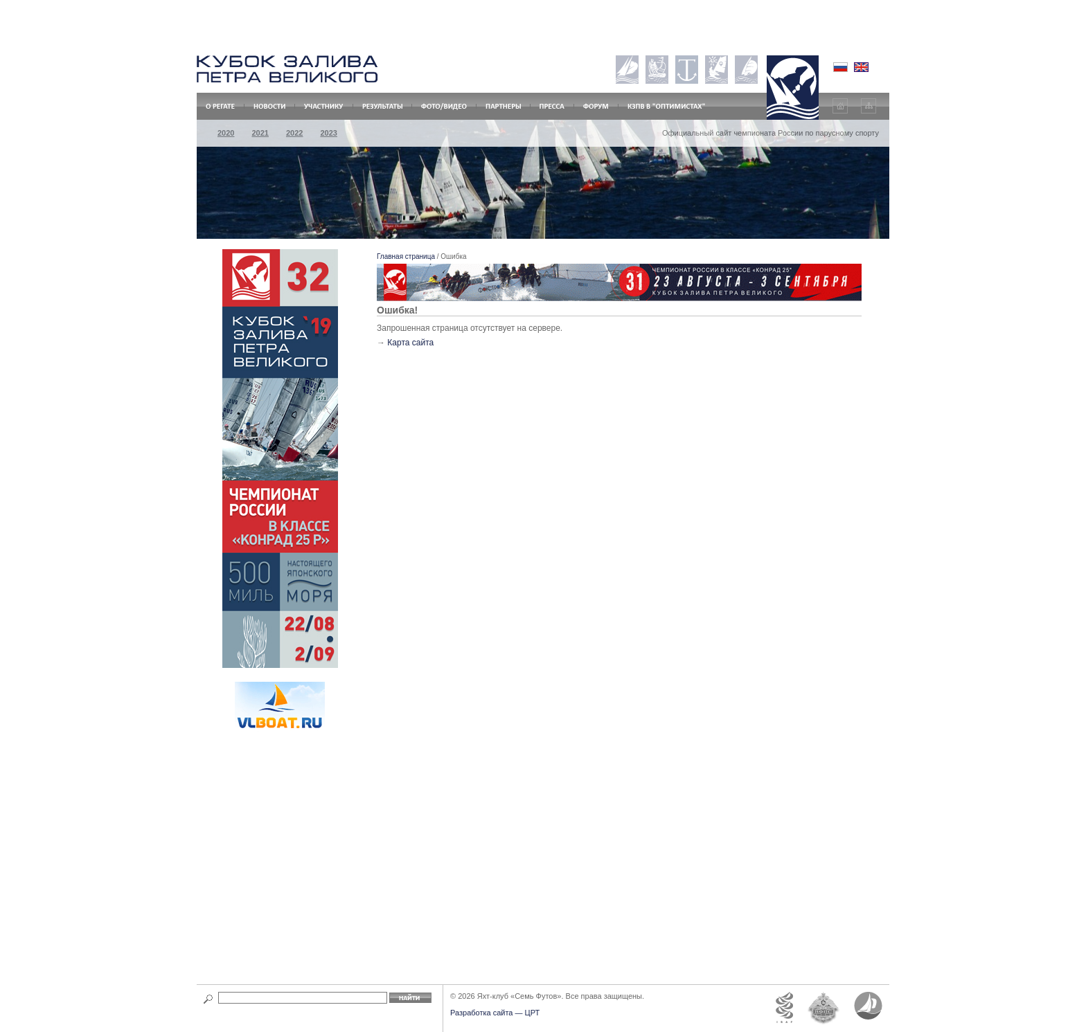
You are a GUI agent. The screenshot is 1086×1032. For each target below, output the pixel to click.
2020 (225, 133)
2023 (328, 133)
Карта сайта (410, 342)
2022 (294, 133)
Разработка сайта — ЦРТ (495, 1012)
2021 (259, 133)
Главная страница (406, 256)
